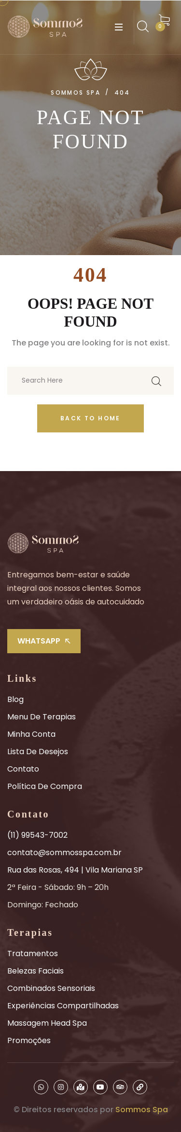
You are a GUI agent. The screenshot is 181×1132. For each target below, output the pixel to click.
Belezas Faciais (35, 970)
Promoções (29, 1040)
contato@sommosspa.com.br (64, 852)
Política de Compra (44, 786)
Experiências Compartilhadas (63, 1005)
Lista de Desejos (37, 751)
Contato (23, 768)
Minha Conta (31, 734)
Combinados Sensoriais (51, 988)
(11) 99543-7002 (37, 835)
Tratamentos (32, 953)
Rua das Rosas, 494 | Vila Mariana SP (75, 869)
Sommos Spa (141, 1109)
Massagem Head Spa (47, 1023)
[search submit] (156, 381)
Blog (15, 699)
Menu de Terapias (41, 716)
